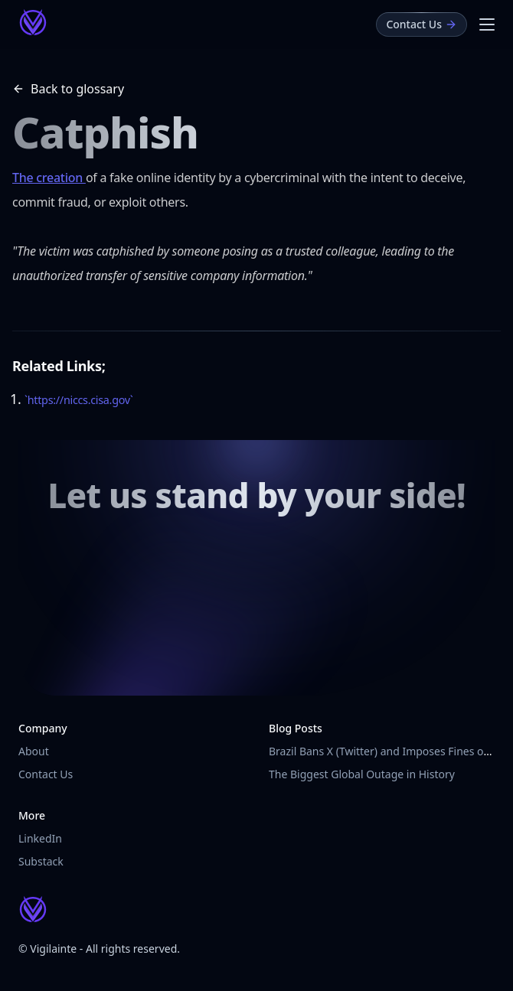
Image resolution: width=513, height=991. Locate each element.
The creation (49, 177)
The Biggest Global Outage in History (362, 774)
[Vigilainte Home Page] (32, 22)
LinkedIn (40, 838)
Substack (41, 861)
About (33, 751)
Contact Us (45, 774)
